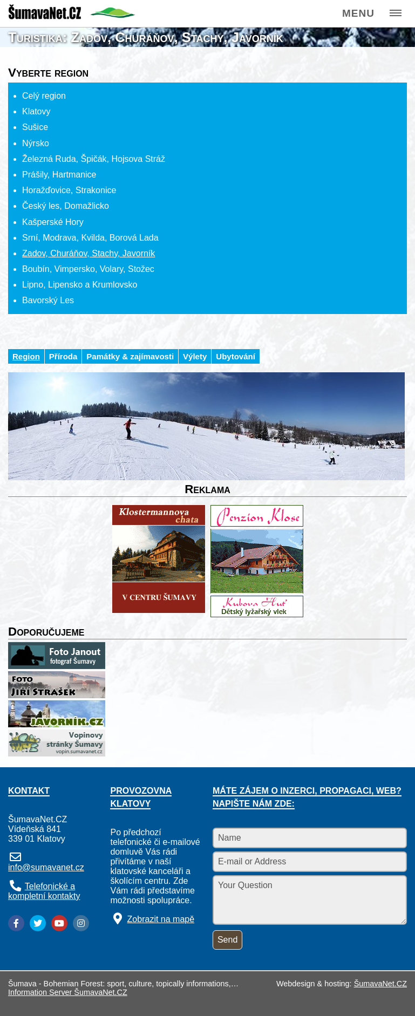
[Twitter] (38, 923)
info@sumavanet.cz (46, 867)
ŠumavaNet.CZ (380, 983)
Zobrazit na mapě (161, 919)
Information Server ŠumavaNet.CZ (67, 992)
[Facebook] (16, 923)
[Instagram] (81, 923)
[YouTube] (59, 923)
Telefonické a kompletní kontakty (44, 891)
